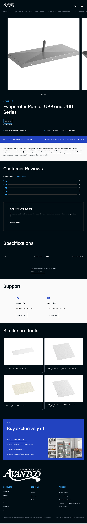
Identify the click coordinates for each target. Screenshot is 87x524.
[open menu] (82, 6)
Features (47, 139)
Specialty (6, 507)
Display (5, 496)
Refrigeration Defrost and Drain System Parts (53, 12)
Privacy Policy (63, 496)
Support (66, 139)
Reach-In (6, 492)
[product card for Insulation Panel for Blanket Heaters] (23, 355)
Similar (72, 139)
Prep (4, 503)
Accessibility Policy (65, 500)
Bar (4, 499)
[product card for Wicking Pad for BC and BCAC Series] (23, 392)
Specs (60, 139)
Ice (4, 511)
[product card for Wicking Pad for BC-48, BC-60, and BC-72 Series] (63, 355)
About (33, 493)
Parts (33, 500)
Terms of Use (63, 493)
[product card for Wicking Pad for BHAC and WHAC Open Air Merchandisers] (63, 392)
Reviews (54, 139)
